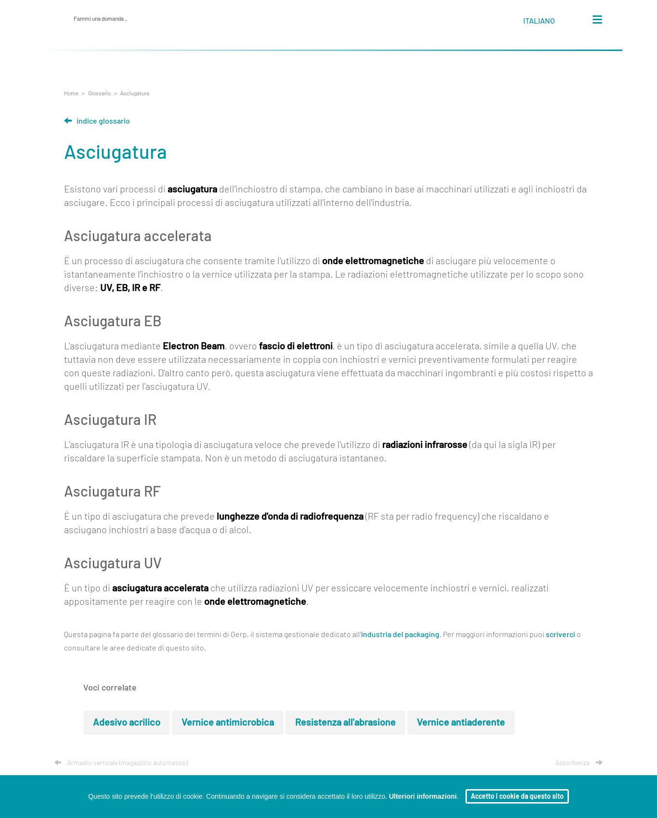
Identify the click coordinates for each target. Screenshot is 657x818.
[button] (548, 22)
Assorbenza (579, 763)
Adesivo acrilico (126, 723)
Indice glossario (97, 121)
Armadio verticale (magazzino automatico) (121, 763)
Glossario (99, 93)
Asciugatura (134, 93)
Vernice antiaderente (461, 723)
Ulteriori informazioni (423, 796)
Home (71, 93)
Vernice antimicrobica (227, 723)
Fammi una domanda (101, 19)
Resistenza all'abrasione (345, 723)
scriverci (560, 635)
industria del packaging (400, 635)
